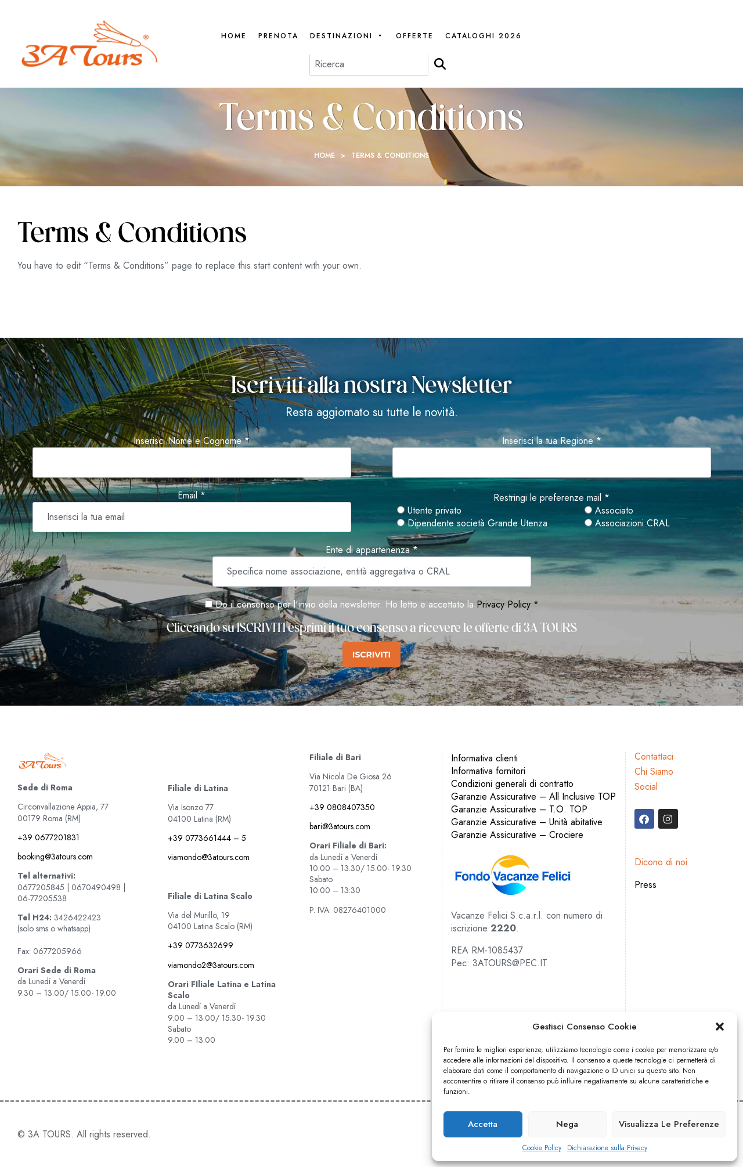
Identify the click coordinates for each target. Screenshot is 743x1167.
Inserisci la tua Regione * (551, 441)
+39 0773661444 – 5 (207, 838)
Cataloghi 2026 (483, 36)
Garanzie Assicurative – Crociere (517, 834)
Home (234, 36)
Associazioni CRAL (627, 523)
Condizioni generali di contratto (512, 783)
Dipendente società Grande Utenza (472, 523)
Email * (191, 495)
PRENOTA (278, 36)
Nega (567, 1124)
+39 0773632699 (200, 945)
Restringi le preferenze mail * (551, 498)
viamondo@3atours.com (209, 857)
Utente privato (429, 510)
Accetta (482, 1124)
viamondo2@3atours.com (211, 965)
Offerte (415, 36)
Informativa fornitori (488, 771)
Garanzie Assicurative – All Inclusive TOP (533, 796)
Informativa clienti (484, 758)
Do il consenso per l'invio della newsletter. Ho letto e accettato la (339, 604)
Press (645, 884)
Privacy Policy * (508, 604)
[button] (720, 1026)
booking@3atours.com (55, 856)
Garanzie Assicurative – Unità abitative (527, 822)
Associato (609, 510)
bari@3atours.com (339, 826)
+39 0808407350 (342, 807)
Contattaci (653, 756)
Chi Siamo (653, 771)
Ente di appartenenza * (372, 550)
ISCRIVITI (371, 654)
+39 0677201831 (48, 837)
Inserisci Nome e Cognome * (192, 441)
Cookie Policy (541, 1148)
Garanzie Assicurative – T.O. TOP (519, 809)
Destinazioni (347, 36)
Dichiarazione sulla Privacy (607, 1148)
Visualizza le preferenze (669, 1124)
